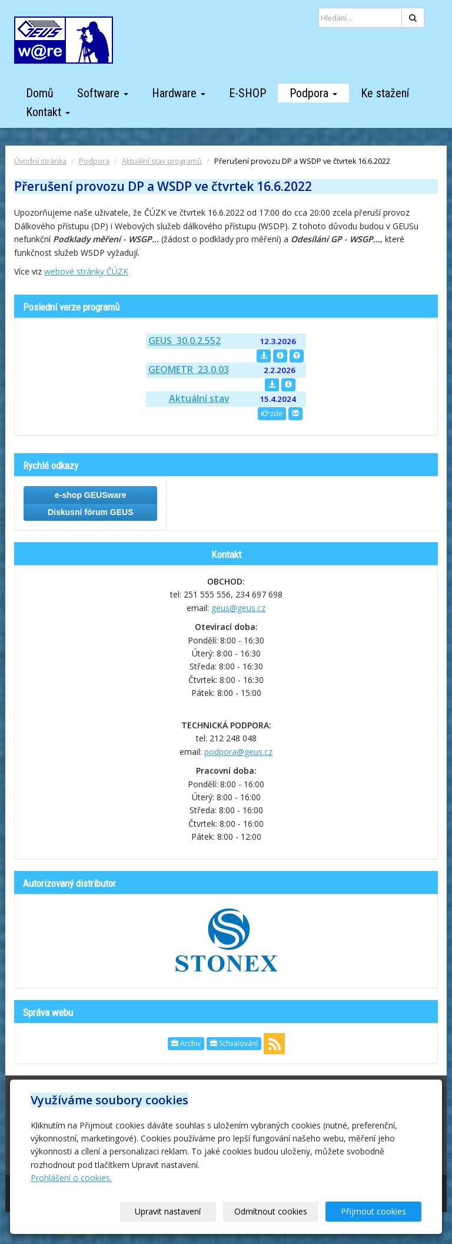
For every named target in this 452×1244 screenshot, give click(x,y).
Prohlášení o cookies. (71, 1177)
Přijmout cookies (376, 1211)
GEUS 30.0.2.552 (184, 340)
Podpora (313, 93)
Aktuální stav (199, 398)
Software (102, 93)
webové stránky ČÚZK (86, 271)
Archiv (186, 1043)
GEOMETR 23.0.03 (188, 369)
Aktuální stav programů (162, 161)
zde (271, 413)
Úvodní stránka (40, 161)
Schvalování (234, 1043)
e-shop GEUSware (90, 495)
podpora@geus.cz (238, 751)
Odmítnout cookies (278, 1211)
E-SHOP (247, 93)
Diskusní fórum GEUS (90, 512)
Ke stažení (385, 93)
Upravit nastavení (182, 1211)
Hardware (178, 93)
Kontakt (48, 112)
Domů (40, 93)
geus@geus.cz (238, 607)
